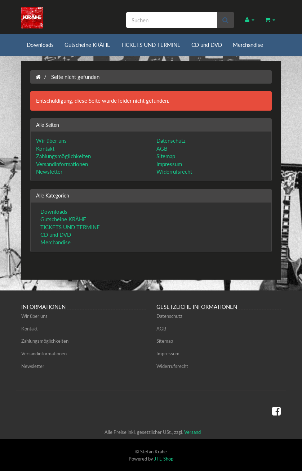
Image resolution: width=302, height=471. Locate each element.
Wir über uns (51, 140)
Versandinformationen (62, 164)
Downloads (40, 44)
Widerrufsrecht (174, 171)
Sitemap (165, 156)
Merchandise (248, 44)
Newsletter (49, 171)
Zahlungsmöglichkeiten (63, 156)
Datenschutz (171, 140)
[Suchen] (171, 20)
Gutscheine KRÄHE (87, 44)
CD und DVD (206, 44)
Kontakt (45, 148)
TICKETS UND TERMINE (151, 44)
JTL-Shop (163, 459)
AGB (162, 148)
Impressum (169, 164)
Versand (192, 432)
